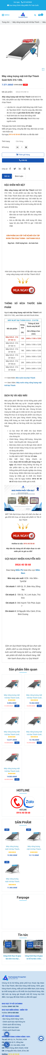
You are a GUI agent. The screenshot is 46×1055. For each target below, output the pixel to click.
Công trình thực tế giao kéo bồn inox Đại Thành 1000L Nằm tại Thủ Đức (12, 957)
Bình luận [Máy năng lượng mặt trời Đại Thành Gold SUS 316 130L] (19, 176)
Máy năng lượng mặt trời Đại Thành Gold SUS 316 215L (12, 733)
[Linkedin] (20, 168)
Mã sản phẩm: (7, 92)
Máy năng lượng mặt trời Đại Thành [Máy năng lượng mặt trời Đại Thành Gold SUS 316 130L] (26, 22)
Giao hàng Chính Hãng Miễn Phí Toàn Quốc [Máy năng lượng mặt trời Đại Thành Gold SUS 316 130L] (23, 5)
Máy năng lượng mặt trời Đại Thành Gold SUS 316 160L (12, 696)
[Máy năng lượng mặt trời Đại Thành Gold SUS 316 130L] (23, 15)
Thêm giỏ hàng (23, 155)
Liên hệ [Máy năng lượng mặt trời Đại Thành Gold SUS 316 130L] (23, 160)
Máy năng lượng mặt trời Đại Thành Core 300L (12, 848)
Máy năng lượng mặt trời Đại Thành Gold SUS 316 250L (34, 733)
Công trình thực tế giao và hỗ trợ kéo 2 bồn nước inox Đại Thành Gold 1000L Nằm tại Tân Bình (34, 957)
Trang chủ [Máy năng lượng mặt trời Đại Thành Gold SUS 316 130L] (5, 22)
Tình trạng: (6, 141)
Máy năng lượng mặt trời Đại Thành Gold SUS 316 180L (34, 696)
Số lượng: (5, 147)
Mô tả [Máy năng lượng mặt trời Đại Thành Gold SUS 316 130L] (6, 176)
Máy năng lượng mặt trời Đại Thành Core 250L (34, 848)
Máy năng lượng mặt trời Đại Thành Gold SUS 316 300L (12, 770)
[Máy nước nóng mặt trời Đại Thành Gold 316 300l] (23, 257)
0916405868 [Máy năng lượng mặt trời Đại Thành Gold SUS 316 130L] (26, 2)
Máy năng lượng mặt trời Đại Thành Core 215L (12, 880)
